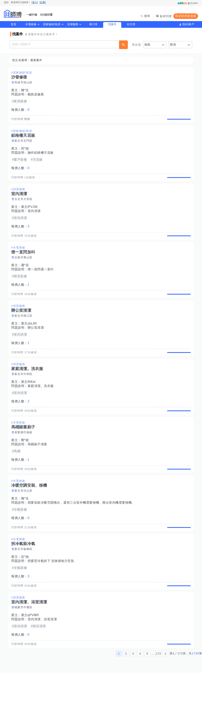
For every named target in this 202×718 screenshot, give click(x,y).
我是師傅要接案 (185, 16)
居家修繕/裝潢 (51, 24)
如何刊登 (166, 16)
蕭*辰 (26, 279)
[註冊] (43, 2)
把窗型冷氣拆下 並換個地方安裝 (52, 597)
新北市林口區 (25, 334)
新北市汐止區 (25, 522)
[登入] (35, 2)
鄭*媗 (26, 467)
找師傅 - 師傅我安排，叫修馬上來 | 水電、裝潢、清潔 (13, 14)
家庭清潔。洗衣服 (42, 408)
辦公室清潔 (37, 346)
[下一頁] (165, 699)
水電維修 (30, 24)
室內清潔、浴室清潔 (43, 660)
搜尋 (147, 16)
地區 (147, 44)
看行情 (93, 24)
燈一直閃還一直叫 (42, 283)
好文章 (131, 24)
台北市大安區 (25, 208)
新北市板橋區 (25, 585)
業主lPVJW (30, 216)
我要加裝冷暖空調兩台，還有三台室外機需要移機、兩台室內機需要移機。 (82, 534)
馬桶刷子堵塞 (38, 471)
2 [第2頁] (126, 698)
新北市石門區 (25, 145)
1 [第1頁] (119, 698)
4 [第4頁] (140, 698)
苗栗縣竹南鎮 (25, 459)
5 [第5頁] (147, 698)
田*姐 (26, 153)
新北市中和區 (25, 396)
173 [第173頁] (158, 698)
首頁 (13, 24)
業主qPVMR (31, 656)
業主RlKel (29, 404)
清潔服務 (72, 24)
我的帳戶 (188, 24)
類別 (173, 44)
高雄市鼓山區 (25, 82)
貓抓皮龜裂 (37, 94)
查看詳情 (177, 121)
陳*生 (26, 90)
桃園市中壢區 (25, 648)
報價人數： (21, 110)
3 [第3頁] (133, 698)
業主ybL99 (30, 341)
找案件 (112, 24)
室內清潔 (35, 220)
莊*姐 (26, 593)
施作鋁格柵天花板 (42, 157)
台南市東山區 (25, 271)
